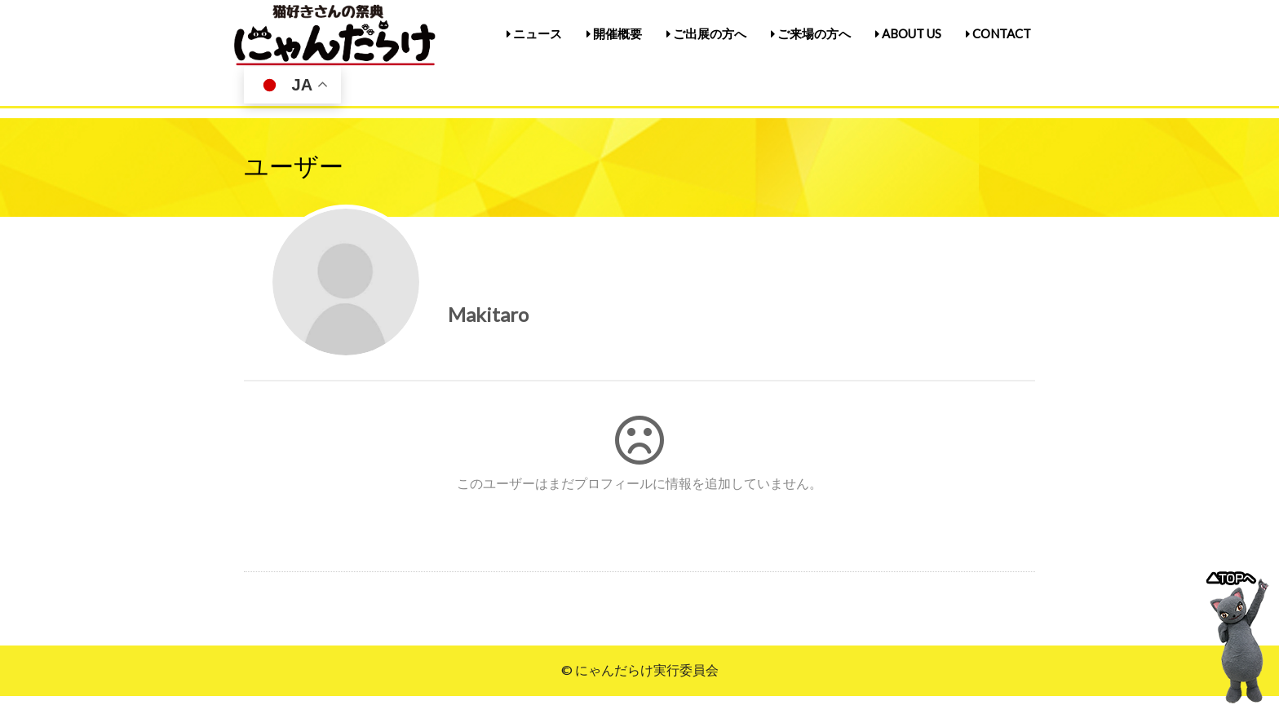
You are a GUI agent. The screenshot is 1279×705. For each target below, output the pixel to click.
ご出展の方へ (706, 33)
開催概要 (614, 33)
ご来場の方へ (811, 33)
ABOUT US (908, 33)
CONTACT (998, 33)
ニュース (534, 33)
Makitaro (488, 314)
